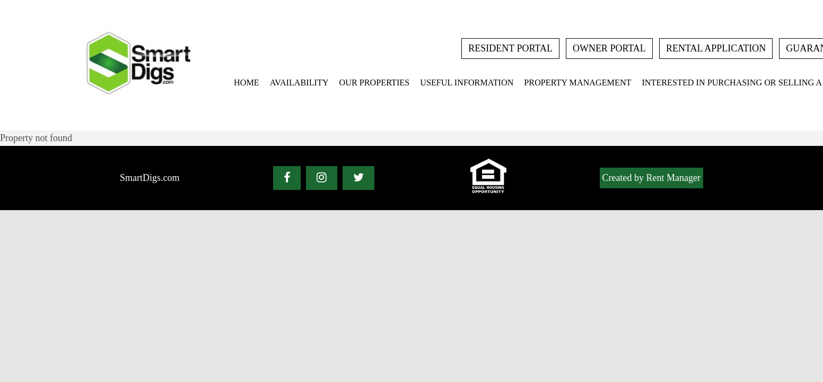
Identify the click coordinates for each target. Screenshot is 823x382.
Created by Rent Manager (651, 177)
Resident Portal (510, 48)
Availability (299, 83)
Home (246, 83)
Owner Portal (609, 48)
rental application (716, 48)
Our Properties (374, 83)
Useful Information (466, 83)
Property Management (577, 83)
